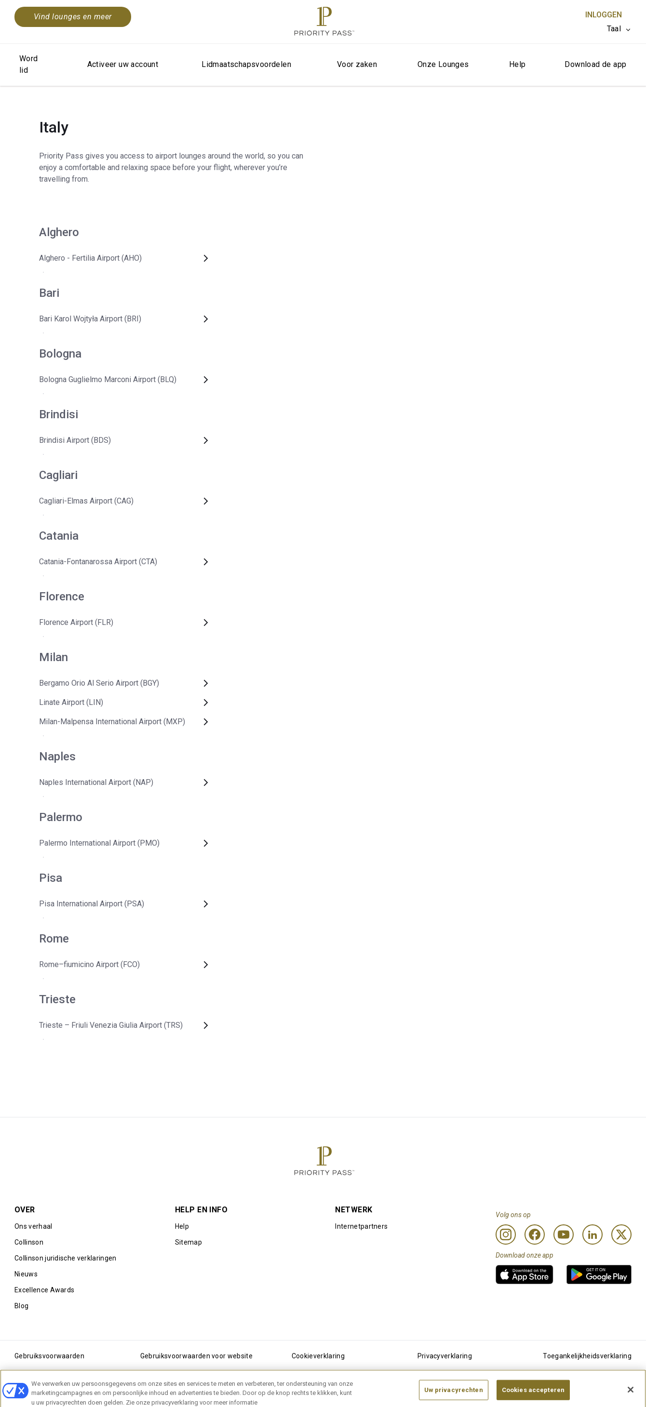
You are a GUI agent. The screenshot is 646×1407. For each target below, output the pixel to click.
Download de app (595, 64)
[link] (524, 1274)
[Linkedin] (592, 1234)
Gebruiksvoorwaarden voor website (196, 1356)
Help (517, 64)
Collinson (28, 1242)
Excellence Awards (44, 1290)
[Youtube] (563, 1234)
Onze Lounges (443, 64)
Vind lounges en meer (73, 16)
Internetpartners (361, 1226)
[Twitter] (621, 1234)
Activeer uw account (123, 64)
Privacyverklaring (444, 1356)
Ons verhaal (33, 1226)
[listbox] (619, 29)
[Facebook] (535, 1234)
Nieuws (26, 1274)
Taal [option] (614, 28)
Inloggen (603, 14)
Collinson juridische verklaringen (65, 1258)
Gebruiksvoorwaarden (49, 1356)
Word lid (28, 64)
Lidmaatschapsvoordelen (246, 64)
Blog (21, 1306)
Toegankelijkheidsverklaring (587, 1356)
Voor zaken (357, 64)
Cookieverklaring (318, 1356)
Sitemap (188, 1242)
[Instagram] (506, 1234)
